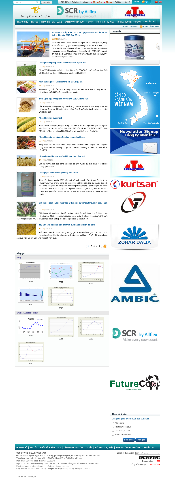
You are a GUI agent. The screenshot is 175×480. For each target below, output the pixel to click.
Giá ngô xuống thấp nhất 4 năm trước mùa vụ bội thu (62, 63)
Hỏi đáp (85, 2)
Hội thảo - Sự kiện (105, 22)
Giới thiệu (65, 2)
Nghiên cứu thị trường (129, 22)
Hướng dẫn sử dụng (151, 26)
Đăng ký (125, 26)
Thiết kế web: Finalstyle (26, 476)
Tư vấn (89, 22)
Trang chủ (22, 22)
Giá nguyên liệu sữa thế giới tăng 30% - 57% (58, 173)
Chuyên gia (149, 22)
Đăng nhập (134, 26)
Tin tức (34, 22)
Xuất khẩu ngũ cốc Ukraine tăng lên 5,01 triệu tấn (61, 82)
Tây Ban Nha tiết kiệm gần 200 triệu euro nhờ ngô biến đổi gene (67, 225)
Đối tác (118, 2)
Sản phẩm (97, 2)
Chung (109, 2)
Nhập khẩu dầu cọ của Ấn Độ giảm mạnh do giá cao (62, 137)
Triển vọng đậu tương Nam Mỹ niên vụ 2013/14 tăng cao (63, 99)
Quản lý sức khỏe (122, 431)
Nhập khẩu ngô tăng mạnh (50, 118)
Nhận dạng (119, 423)
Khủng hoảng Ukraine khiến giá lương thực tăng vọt (62, 156)
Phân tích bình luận (51, 22)
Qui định (75, 2)
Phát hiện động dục (123, 427)
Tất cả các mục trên (123, 435)
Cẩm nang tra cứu (74, 22)
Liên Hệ (127, 2)
